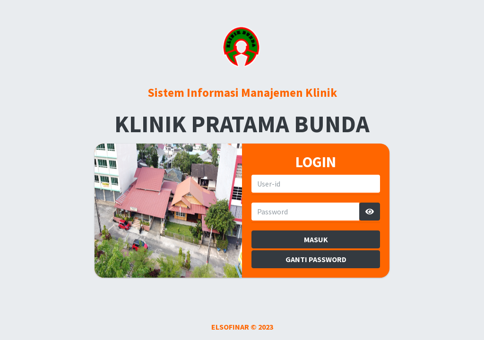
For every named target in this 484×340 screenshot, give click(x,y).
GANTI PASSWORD (315, 259)
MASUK (316, 239)
